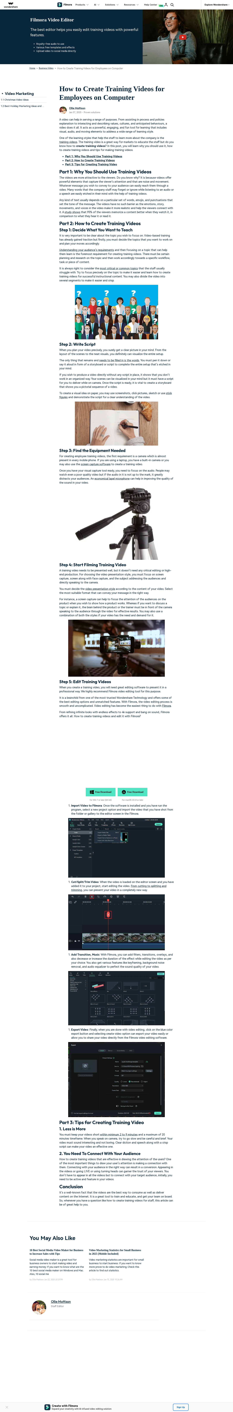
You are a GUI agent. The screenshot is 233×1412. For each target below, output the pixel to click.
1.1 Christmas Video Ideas (15, 99)
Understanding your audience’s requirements (86, 250)
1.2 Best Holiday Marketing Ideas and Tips (24, 106)
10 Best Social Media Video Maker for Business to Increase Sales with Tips (56, 1252)
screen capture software (96, 464)
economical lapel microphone (112, 478)
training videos (68, 142)
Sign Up (181, 1407)
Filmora (166, 705)
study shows (72, 212)
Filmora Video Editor (52, 19)
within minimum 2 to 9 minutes (119, 1134)
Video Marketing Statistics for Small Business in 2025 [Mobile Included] (115, 1252)
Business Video (46, 68)
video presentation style (100, 588)
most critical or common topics (119, 268)
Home (32, 68)
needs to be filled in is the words (119, 360)
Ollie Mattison (77, 108)
